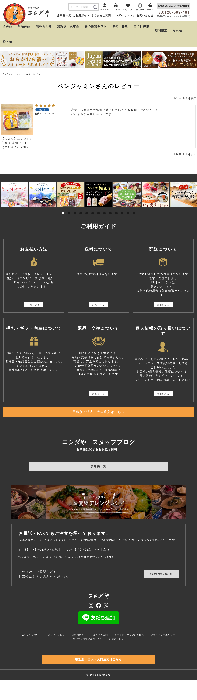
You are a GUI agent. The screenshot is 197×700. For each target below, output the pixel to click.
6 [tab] (92, 209)
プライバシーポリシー (163, 639)
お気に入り (128, 10)
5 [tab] (86, 209)
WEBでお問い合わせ (161, 578)
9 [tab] (110, 209)
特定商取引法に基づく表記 (88, 643)
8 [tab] (104, 209)
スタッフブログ (56, 639)
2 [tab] (69, 209)
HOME (4, 74)
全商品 (7, 26)
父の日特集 (141, 26)
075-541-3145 (91, 554)
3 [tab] (75, 209)
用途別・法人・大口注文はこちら (98, 414)
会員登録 (104, 10)
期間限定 (161, 30)
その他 (177, 30)
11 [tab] (122, 209)
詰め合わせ (44, 26)
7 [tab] (98, 209)
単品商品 (24, 26)
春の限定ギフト (96, 26)
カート (150, 10)
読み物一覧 (98, 471)
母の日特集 (120, 26)
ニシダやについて (124, 15)
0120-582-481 (43, 554)
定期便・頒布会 (68, 26)
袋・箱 (7, 41)
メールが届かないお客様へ (129, 639)
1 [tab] (63, 209)
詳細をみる (34, 305)
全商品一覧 (64, 15)
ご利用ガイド (81, 15)
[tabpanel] (14, 194)
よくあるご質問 (101, 15)
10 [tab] (116, 209)
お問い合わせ (145, 15)
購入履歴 (140, 10)
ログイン (116, 10)
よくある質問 (100, 639)
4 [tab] (80, 209)
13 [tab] (134, 209)
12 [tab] (128, 209)
